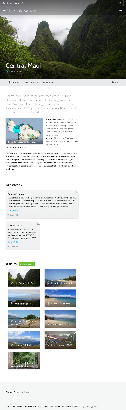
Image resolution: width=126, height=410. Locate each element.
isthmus (75, 119)
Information (43, 82)
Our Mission (7, 3)
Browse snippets (27, 264)
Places (10, 82)
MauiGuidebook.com (19, 10)
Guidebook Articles (25, 82)
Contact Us (19, 3)
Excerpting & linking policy (86, 406)
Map (115, 82)
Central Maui (17, 71)
